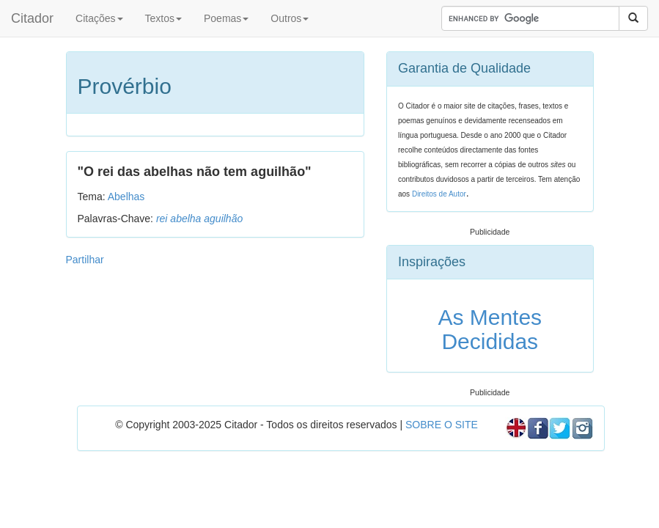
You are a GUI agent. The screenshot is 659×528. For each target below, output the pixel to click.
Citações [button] (99, 18)
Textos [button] (163, 18)
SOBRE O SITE (441, 424)
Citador (32, 18)
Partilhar (85, 259)
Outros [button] (289, 18)
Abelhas (126, 196)
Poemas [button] (226, 18)
